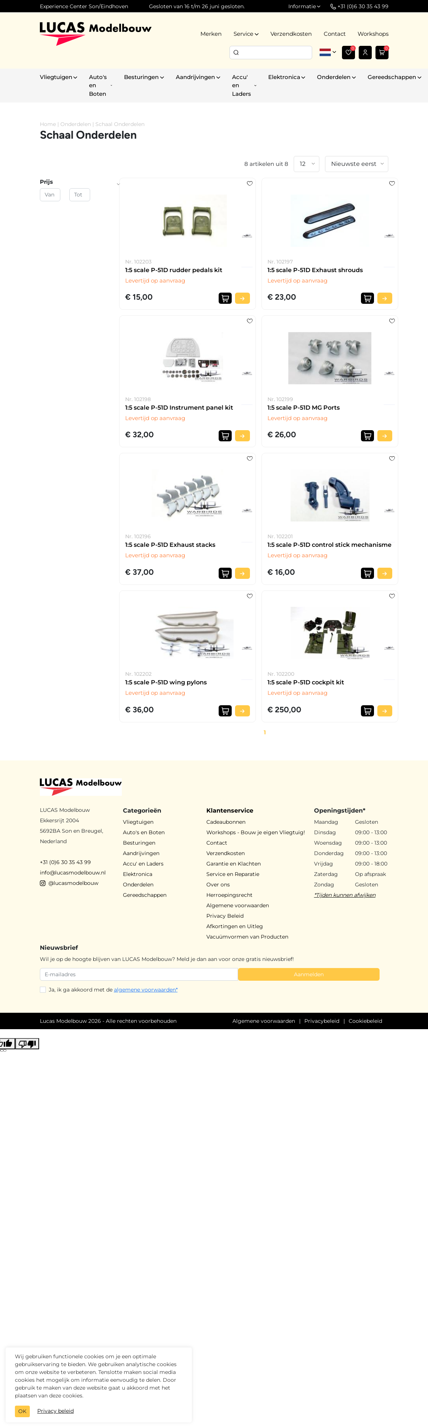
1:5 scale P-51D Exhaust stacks (170, 544)
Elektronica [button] (284, 77)
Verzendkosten (291, 33)
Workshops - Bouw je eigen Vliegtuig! (255, 832)
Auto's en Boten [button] (98, 85)
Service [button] (243, 33)
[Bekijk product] (242, 298)
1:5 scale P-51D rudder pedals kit (173, 270)
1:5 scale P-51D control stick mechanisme (329, 544)
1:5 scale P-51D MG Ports (303, 407)
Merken (211, 33)
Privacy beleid (55, 1410)
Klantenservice (229, 810)
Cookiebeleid (365, 1021)
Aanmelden (309, 974)
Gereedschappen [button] (392, 77)
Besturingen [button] (141, 77)
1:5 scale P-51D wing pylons (166, 682)
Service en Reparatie (232, 874)
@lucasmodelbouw (69, 883)
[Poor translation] (27, 1043)
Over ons (218, 884)
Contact (335, 33)
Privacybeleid (321, 1021)
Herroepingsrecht (229, 895)
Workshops (373, 33)
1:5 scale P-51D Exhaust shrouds (315, 270)
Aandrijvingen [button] (195, 77)
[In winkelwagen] (225, 298)
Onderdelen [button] (334, 77)
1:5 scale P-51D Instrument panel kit (179, 407)
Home (48, 124)
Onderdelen (75, 124)
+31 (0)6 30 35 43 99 (65, 862)
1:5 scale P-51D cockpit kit (305, 682)
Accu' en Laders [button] (241, 85)
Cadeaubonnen (225, 822)
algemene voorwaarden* (146, 989)
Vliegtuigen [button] (56, 77)
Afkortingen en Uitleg (234, 926)
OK (22, 1411)
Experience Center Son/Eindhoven (84, 6)
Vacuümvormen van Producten (247, 936)
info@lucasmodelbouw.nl (73, 872)
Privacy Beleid (225, 915)
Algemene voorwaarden (237, 905)
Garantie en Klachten (233, 863)
